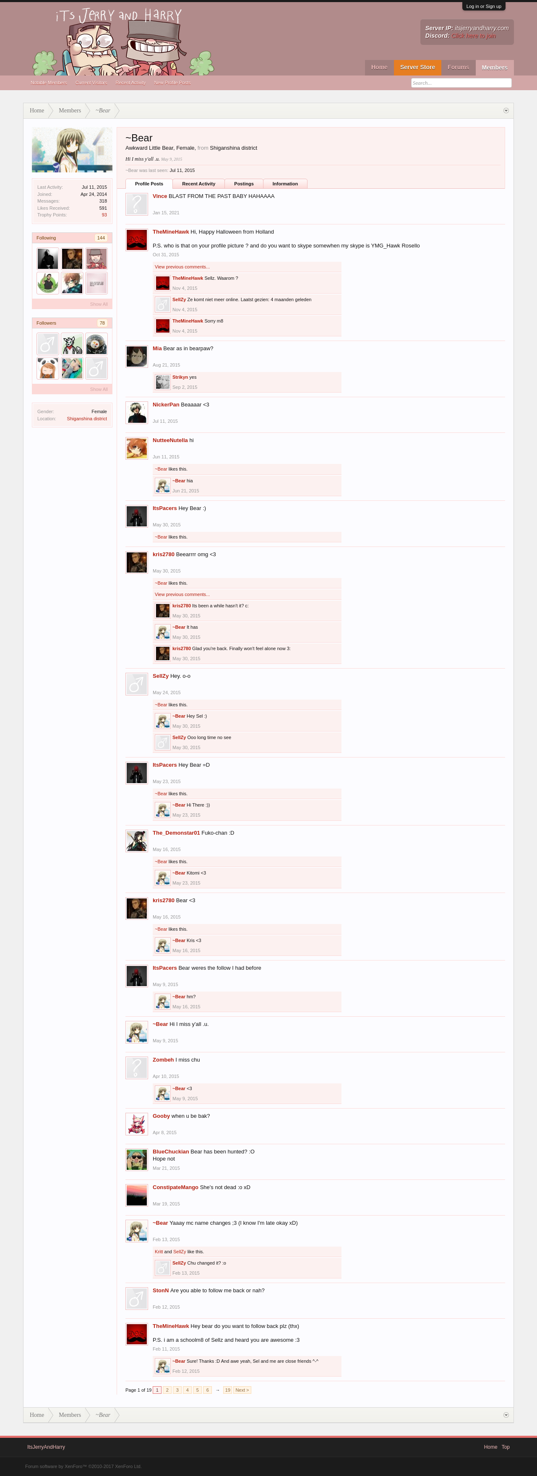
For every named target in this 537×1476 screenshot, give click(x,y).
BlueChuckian (171, 1151)
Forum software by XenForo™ (83, 1466)
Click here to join (473, 35)
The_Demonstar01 (176, 833)
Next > (242, 1390)
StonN (161, 1290)
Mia (157, 348)
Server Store (417, 67)
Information (285, 183)
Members (495, 67)
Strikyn (180, 377)
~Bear (161, 468)
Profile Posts (149, 183)
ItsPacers (165, 508)
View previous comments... (182, 266)
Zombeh (163, 1060)
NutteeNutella (170, 440)
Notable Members (49, 82)
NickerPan (166, 404)
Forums (458, 67)
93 (104, 214)
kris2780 (164, 554)
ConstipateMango (175, 1187)
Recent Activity (130, 82)
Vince (160, 196)
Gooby (161, 1116)
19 (227, 1390)
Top (506, 1447)
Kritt (159, 1251)
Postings (243, 183)
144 (101, 237)
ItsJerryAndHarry (46, 1447)
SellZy (179, 299)
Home (379, 67)
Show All (99, 304)
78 (102, 322)
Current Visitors (91, 82)
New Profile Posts (172, 82)
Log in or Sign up (484, 6)
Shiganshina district (87, 418)
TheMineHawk (171, 232)
